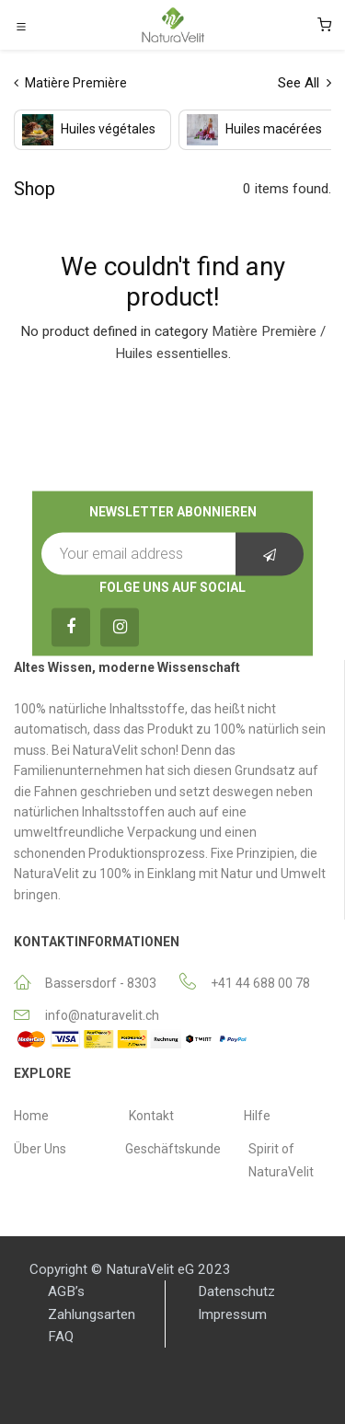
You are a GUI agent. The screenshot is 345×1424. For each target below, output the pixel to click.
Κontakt (151, 1115)
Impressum (232, 1314)
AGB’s (66, 1291)
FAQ (61, 1336)
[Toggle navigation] (21, 26)
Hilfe (257, 1115)
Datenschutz (236, 1291)
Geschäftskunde (173, 1148)
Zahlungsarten (91, 1314)
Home (31, 1115)
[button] (270, 554)
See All (304, 83)
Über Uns (40, 1148)
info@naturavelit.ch (102, 1015)
